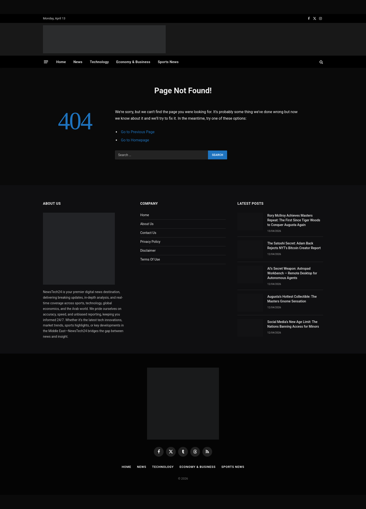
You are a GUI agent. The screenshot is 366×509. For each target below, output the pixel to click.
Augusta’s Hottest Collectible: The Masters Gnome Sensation (292, 299)
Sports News (168, 62)
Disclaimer (148, 250)
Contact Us (148, 233)
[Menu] (46, 61)
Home (61, 62)
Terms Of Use (150, 259)
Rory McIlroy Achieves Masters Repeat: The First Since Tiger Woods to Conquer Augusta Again (293, 220)
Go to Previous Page (138, 132)
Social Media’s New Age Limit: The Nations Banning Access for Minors (293, 324)
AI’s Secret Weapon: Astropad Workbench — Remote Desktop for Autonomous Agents (292, 273)
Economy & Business (133, 62)
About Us (147, 224)
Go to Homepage (135, 140)
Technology (99, 62)
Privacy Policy (150, 242)
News (77, 62)
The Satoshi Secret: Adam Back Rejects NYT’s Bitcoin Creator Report (294, 245)
